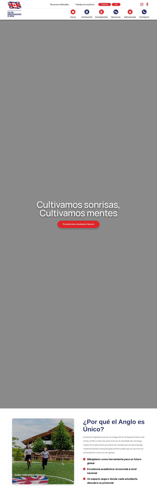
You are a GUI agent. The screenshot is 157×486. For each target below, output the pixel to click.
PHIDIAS (104, 4)
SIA (116, 4)
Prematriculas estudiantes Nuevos (78, 224)
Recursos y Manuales (59, 4)
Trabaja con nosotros (84, 4)
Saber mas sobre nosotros (30, 475)
